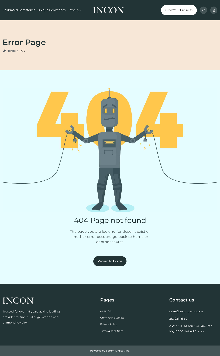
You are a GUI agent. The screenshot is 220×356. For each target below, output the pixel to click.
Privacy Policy (108, 324)
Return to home (110, 261)
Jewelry (73, 10)
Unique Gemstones (51, 10)
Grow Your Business (178, 10)
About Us (105, 310)
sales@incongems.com (186, 311)
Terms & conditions (111, 330)
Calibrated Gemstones (19, 10)
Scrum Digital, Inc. (118, 350)
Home (9, 50)
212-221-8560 (178, 318)
